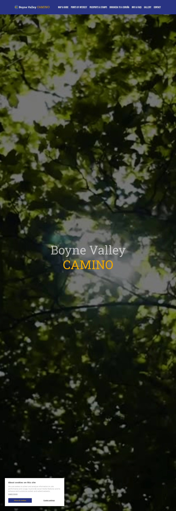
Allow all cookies (20, 500)
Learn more (12, 494)
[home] (32, 7)
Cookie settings (49, 500)
